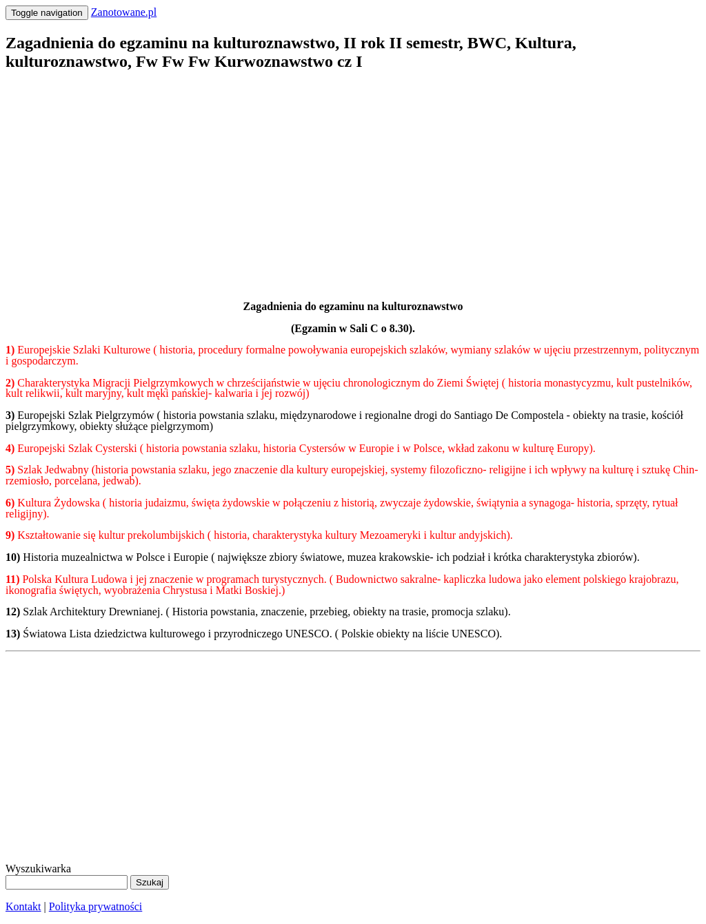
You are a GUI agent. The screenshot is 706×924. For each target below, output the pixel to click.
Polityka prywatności (96, 906)
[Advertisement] (353, 181)
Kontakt (23, 906)
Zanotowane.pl (124, 12)
